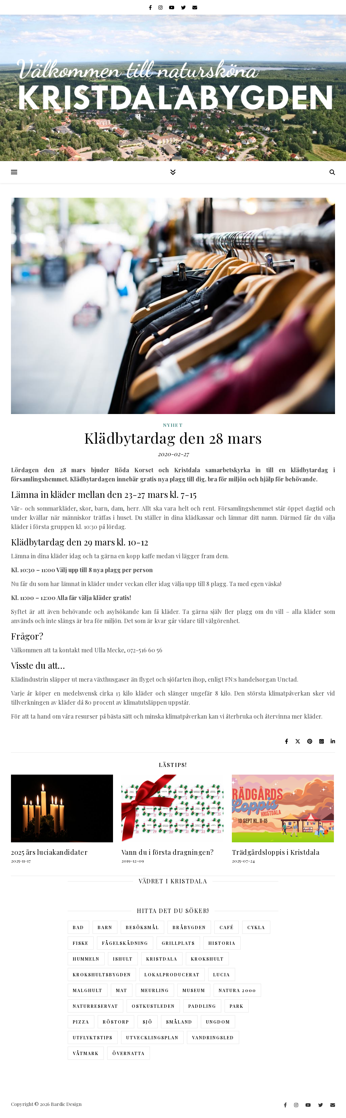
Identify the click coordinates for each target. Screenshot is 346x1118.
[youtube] (172, 7)
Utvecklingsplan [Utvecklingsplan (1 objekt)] (152, 1037)
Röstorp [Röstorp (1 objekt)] (116, 1022)
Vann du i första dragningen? (167, 852)
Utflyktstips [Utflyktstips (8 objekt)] (93, 1037)
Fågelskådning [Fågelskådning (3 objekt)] (125, 943)
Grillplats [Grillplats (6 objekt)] (178, 943)
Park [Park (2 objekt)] (237, 1006)
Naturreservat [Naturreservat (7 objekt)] (95, 1006)
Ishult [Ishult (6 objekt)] (123, 959)
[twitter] (184, 7)
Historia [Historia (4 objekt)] (222, 943)
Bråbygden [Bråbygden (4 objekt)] (189, 927)
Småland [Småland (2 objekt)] (179, 1022)
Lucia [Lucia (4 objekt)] (221, 974)
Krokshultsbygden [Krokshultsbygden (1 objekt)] (102, 974)
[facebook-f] (151, 7)
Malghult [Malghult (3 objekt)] (87, 990)
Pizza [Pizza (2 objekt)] (81, 1022)
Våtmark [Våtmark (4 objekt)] (86, 1053)
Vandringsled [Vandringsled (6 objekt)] (213, 1037)
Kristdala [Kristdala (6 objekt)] (161, 959)
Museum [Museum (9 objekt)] (194, 990)
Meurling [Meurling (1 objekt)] (155, 990)
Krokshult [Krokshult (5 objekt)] (207, 959)
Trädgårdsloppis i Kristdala (276, 852)
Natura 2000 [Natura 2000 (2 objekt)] (237, 990)
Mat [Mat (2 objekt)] (121, 990)
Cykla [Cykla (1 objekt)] (256, 927)
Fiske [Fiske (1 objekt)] (81, 943)
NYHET (173, 425)
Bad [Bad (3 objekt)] (78, 927)
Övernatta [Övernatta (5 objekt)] (128, 1053)
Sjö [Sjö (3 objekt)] (148, 1022)
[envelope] (194, 7)
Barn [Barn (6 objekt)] (105, 927)
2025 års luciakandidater (49, 852)
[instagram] (160, 7)
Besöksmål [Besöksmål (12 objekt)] (142, 927)
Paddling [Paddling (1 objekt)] (202, 1006)
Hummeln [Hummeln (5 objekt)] (86, 959)
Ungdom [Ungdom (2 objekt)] (218, 1022)
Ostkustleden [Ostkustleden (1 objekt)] (153, 1006)
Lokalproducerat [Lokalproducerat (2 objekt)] (172, 974)
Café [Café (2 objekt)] (226, 927)
